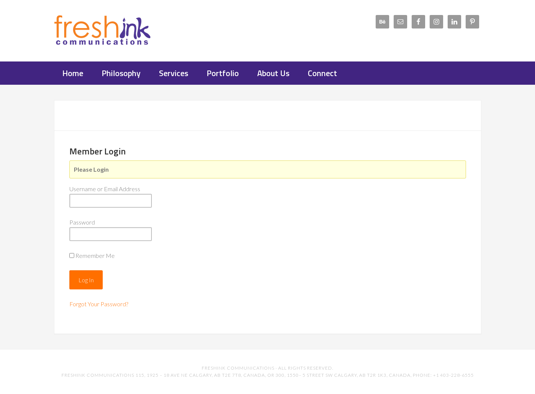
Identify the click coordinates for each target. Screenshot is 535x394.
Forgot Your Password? (98, 303)
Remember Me (95, 255)
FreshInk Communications (114, 30)
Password (82, 222)
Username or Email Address (104, 188)
